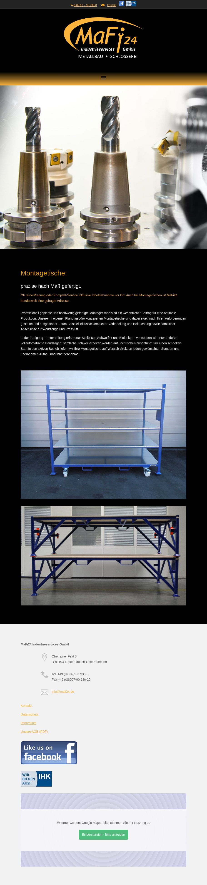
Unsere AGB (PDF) (34, 731)
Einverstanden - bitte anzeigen (103, 834)
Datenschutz (29, 714)
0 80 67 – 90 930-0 (85, 5)
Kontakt (111, 5)
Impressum (28, 723)
